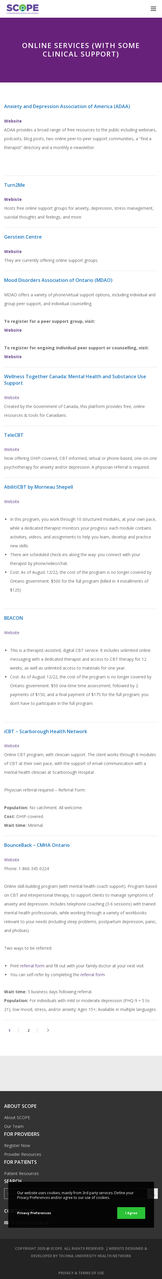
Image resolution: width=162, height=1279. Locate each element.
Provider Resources (22, 1154)
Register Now (17, 1145)
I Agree (131, 1213)
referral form (32, 966)
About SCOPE (17, 1117)
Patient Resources (21, 1173)
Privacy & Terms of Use (81, 1272)
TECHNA (66, 1255)
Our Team (14, 1126)
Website (13, 330)
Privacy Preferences (34, 1213)
